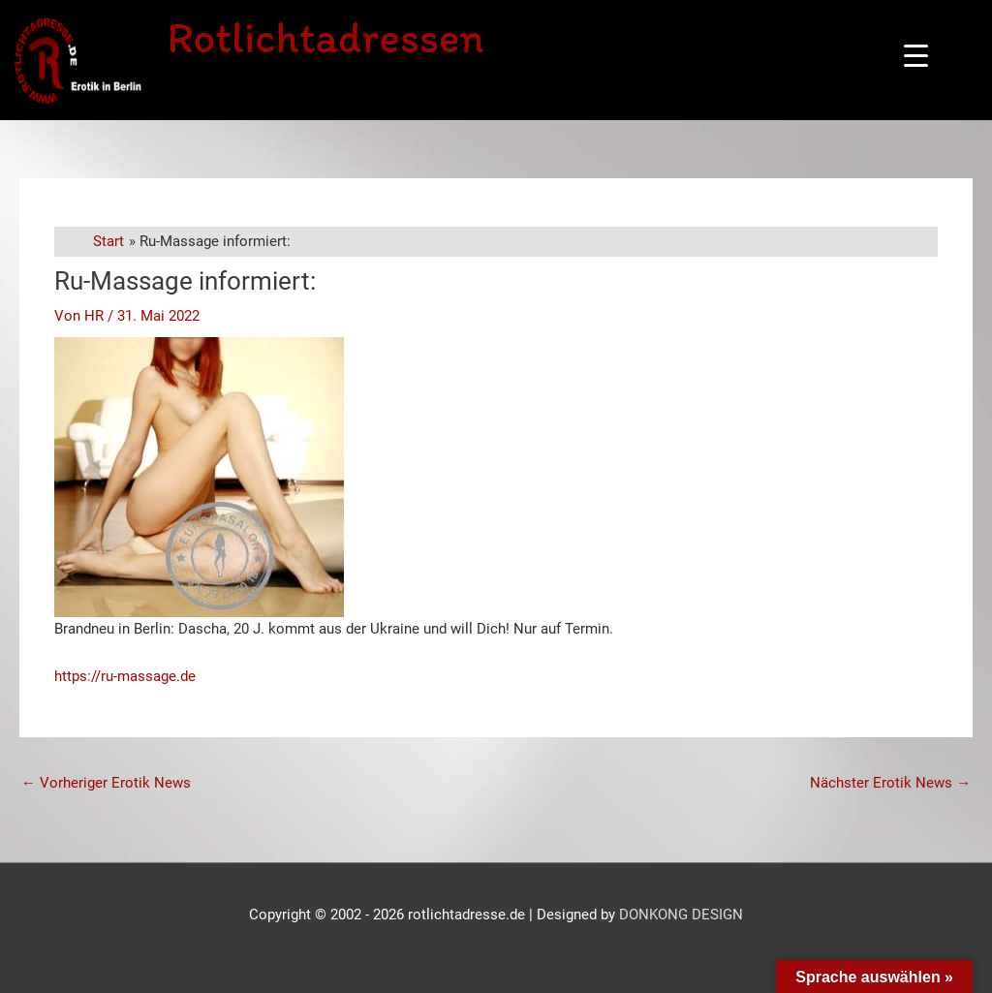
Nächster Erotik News (890, 782)
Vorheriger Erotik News (106, 782)
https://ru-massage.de (125, 676)
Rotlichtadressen (325, 37)
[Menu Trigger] (916, 55)
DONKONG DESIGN (681, 914)
